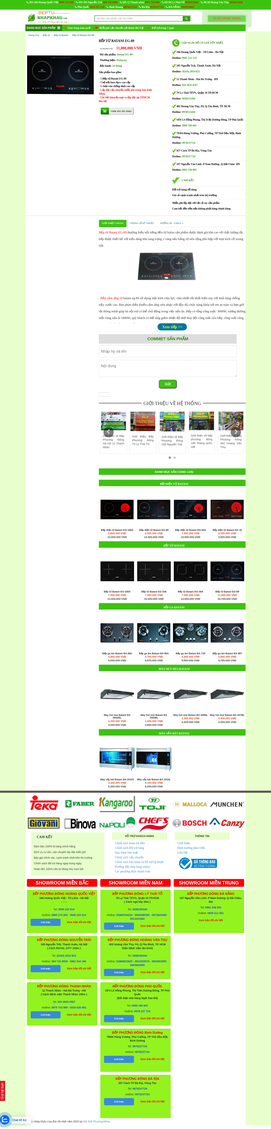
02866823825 (124, 961)
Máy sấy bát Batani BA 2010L (154, 779)
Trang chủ (33, 35)
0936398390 (142, 915)
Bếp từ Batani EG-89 (83, 35)
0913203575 (142, 961)
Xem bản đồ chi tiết (79, 922)
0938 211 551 (216, 913)
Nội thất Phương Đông (96, 1121)
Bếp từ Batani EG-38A (190, 591)
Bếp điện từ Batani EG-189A (117, 530)
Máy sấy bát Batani (174, 733)
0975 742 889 (152, 2)
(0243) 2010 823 (191, 71)
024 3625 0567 (190, 85)
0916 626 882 (78, 1007)
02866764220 (124, 915)
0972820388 (159, 915)
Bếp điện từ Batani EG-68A (190, 530)
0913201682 (137, 918)
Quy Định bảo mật (126, 852)
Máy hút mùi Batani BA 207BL (227, 715)
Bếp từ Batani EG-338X (117, 591)
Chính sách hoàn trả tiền (130, 843)
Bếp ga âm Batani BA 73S (191, 653)
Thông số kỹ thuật (142, 223)
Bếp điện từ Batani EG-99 (154, 530)
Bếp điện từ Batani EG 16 (227, 530)
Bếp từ (46, 35)
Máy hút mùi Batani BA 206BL (190, 715)
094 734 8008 (110, 2)
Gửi (168, 384)
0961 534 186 (78, 961)
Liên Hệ (182, 852)
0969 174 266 (66, 2)
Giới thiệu (183, 843)
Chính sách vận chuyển (129, 857)
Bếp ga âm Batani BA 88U (117, 653)
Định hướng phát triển (191, 847)
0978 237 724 (97, 7)
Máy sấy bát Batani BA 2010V (117, 779)
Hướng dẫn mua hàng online (132, 866)
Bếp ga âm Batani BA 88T (227, 653)
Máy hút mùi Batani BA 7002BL (154, 716)
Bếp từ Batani (61, 35)
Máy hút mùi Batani (174, 668)
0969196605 (187, 7)
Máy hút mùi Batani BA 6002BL (117, 716)
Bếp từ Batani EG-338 (153, 591)
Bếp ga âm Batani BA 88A (154, 653)
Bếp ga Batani (174, 607)
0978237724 (130, 7)
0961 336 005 (189, 169)
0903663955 (159, 961)
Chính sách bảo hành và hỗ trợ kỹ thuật (139, 862)
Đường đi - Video (171, 223)
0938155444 (191, 2)
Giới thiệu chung (113, 223)
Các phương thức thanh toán (132, 871)
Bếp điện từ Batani (174, 483)
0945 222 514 (189, 58)
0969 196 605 (189, 125)
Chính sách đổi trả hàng (129, 847)
